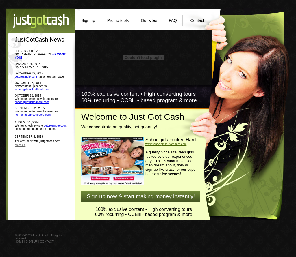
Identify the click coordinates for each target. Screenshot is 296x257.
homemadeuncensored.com (33, 114)
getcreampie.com (26, 76)
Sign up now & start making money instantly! (141, 196)
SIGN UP (32, 241)
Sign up (88, 20)
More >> (20, 145)
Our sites (149, 20)
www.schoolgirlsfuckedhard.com (165, 144)
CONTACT (47, 241)
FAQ (173, 20)
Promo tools (118, 20)
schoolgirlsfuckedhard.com (32, 89)
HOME (19, 241)
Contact (197, 20)
